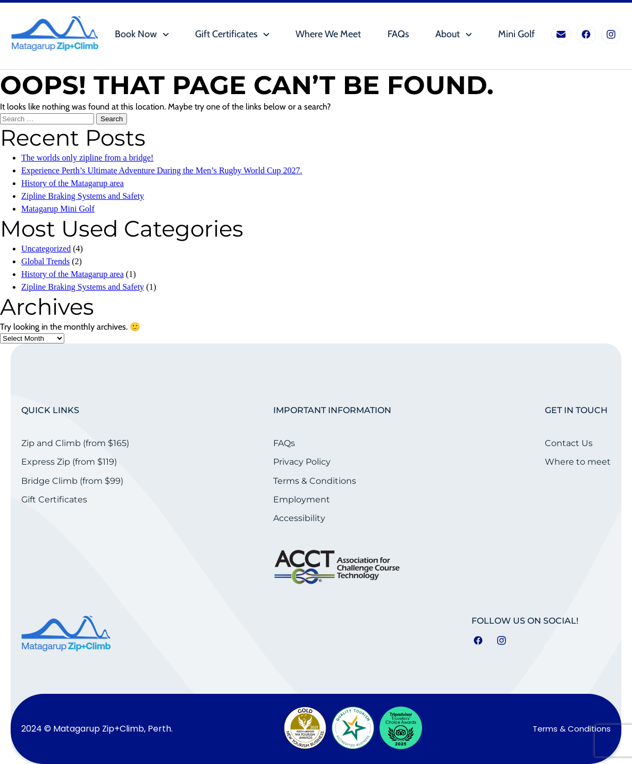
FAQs (398, 34)
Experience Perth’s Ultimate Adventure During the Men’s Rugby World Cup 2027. (161, 170)
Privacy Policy (302, 462)
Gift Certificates (226, 34)
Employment (301, 499)
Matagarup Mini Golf (58, 208)
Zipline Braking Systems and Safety (82, 195)
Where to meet (578, 462)
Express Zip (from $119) (69, 462)
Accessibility (299, 518)
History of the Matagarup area (72, 183)
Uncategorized (46, 248)
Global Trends (45, 261)
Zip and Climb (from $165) (75, 443)
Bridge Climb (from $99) (72, 481)
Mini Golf (516, 34)
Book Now (136, 34)
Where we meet (328, 34)
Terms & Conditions (314, 481)
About (447, 34)
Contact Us (569, 443)
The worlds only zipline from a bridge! (87, 157)
